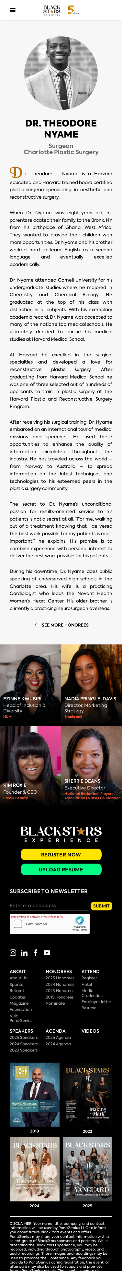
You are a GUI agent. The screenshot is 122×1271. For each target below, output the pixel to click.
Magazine (19, 1003)
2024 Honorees (60, 984)
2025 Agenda (58, 1037)
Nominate (55, 1003)
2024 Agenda (58, 1044)
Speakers (21, 1031)
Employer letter (96, 1001)
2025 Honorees (60, 978)
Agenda (56, 1031)
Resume (89, 1008)
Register (89, 978)
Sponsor (17, 984)
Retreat (17, 990)
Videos (90, 1031)
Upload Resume (61, 869)
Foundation (21, 1009)
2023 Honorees (60, 990)
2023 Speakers (24, 1050)
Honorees (59, 971)
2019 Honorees (59, 997)
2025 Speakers (24, 1037)
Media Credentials (92, 993)
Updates (18, 997)
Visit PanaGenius (21, 1018)
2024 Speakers (24, 1044)
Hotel (87, 984)
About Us (18, 978)
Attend (91, 971)
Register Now (61, 854)
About (18, 971)
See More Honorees (65, 625)
